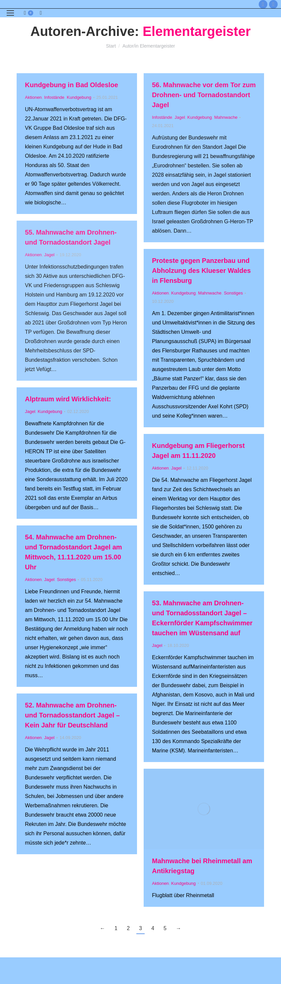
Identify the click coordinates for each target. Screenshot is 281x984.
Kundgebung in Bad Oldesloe (71, 85)
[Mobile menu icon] (10, 13)
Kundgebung (79, 97)
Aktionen (33, 97)
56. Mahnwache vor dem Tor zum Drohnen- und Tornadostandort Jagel (204, 94)
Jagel (180, 117)
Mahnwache (225, 117)
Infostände (54, 97)
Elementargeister (197, 31)
